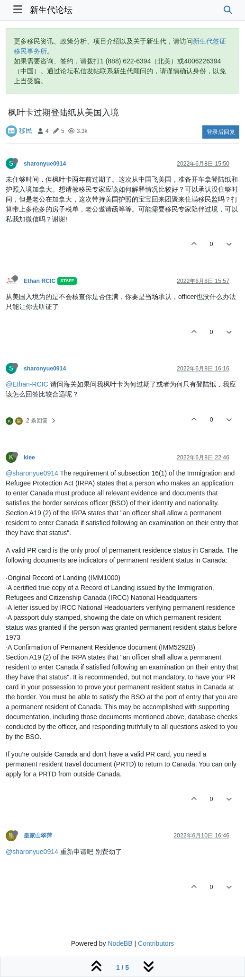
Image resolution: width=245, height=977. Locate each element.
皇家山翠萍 (38, 835)
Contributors (156, 943)
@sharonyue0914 (32, 473)
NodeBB (120, 943)
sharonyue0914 (45, 163)
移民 (25, 130)
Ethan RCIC (39, 281)
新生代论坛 (51, 10)
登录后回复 (221, 132)
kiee (29, 457)
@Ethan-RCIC (27, 384)
